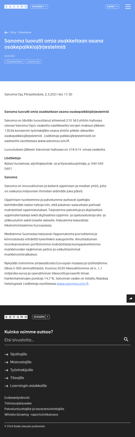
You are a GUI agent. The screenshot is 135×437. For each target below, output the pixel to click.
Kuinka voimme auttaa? (28, 332)
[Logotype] (16, 7)
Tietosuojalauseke (18, 403)
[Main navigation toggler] (127, 6)
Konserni (37, 6)
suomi (110, 6)
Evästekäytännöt (17, 398)
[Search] (126, 339)
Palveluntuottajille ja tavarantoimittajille (34, 409)
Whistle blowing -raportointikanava (31, 414)
